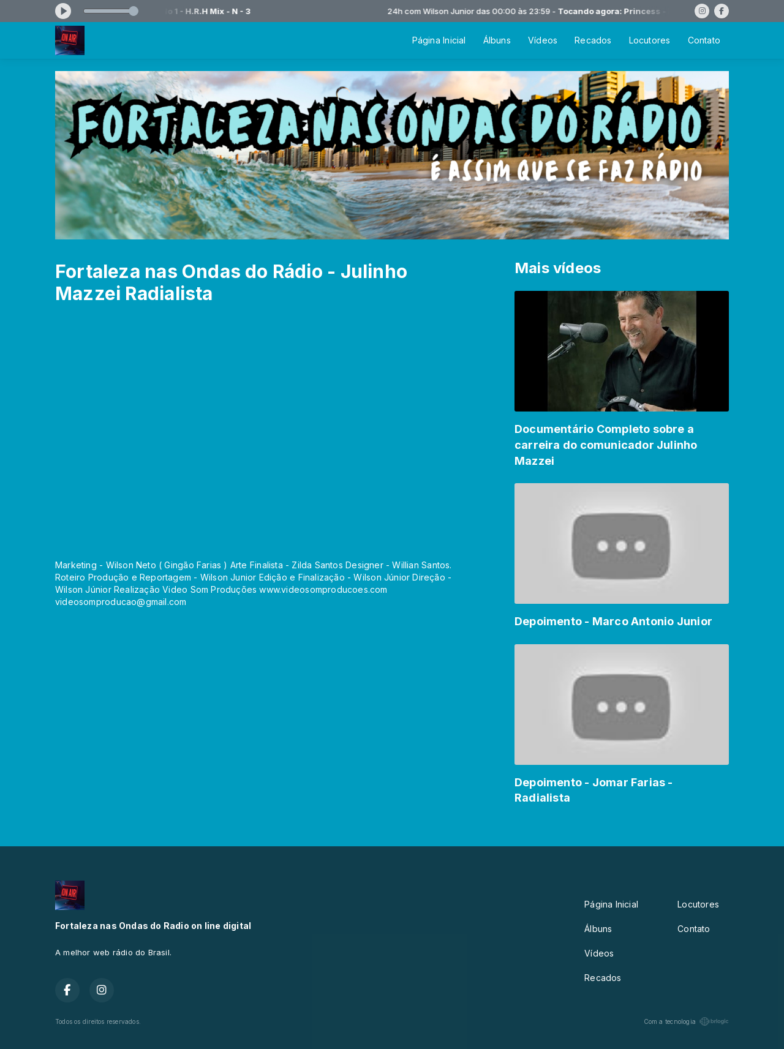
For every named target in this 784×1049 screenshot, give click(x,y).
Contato (704, 40)
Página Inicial (439, 40)
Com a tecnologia (686, 1021)
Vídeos (542, 40)
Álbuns (497, 40)
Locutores (650, 40)
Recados (593, 40)
